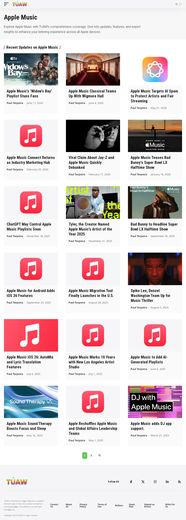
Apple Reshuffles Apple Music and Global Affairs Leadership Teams (93, 428)
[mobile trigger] (7, 4)
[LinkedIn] (167, 481)
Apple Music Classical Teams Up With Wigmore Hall (92, 93)
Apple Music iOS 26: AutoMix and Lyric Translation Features (30, 362)
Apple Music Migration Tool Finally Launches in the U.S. (91, 293)
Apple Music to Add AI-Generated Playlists (149, 359)
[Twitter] (143, 481)
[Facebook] (131, 481)
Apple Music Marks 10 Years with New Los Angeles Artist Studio (92, 362)
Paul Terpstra (15, 103)
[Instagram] (155, 481)
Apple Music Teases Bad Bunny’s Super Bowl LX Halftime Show (150, 162)
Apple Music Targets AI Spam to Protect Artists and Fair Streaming (154, 96)
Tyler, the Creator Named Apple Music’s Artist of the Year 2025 (90, 229)
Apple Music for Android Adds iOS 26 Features (31, 293)
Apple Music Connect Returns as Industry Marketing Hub (31, 160)
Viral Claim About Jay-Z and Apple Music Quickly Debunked (91, 162)
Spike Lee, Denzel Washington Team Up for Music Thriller (150, 295)
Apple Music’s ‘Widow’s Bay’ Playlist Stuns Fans (29, 93)
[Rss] (179, 481)
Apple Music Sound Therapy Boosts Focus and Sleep (29, 426)
